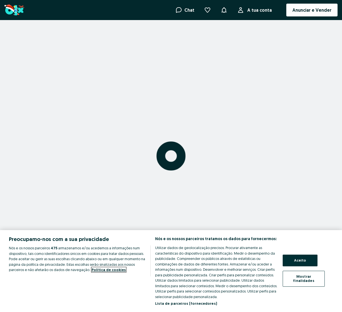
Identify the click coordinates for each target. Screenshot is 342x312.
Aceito (300, 260)
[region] (171, 271)
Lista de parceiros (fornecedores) (186, 303)
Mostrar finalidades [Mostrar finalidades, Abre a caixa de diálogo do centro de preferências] (303, 278)
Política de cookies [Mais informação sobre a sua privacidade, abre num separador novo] (109, 269)
